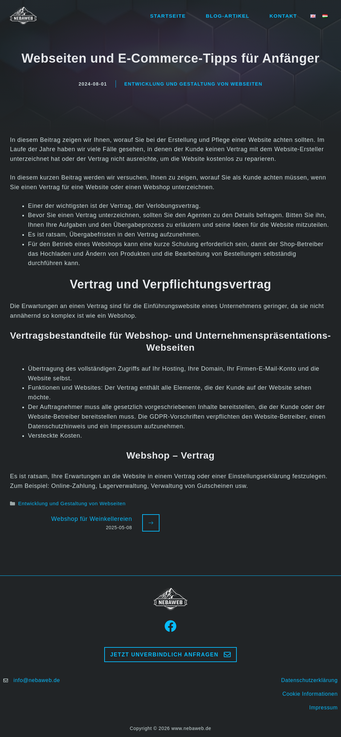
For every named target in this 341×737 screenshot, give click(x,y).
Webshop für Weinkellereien (91, 519)
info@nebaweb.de (36, 680)
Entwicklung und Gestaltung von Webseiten (193, 84)
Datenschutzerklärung (309, 680)
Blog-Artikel (227, 16)
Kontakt (283, 16)
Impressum (323, 707)
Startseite (168, 16)
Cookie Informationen (310, 694)
